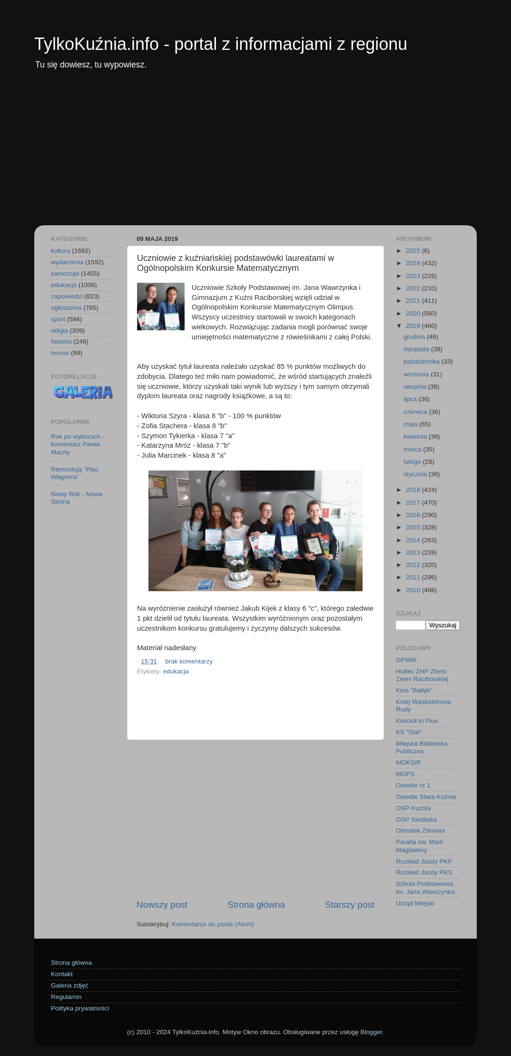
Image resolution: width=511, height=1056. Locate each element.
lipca (411, 399)
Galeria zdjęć (69, 985)
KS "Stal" (409, 732)
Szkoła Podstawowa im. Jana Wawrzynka (425, 887)
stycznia (416, 474)
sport (58, 319)
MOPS (405, 774)
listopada (417, 349)
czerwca (416, 411)
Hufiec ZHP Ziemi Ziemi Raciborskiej (422, 675)
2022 (414, 288)
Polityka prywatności (80, 1008)
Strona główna (256, 905)
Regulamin (66, 996)
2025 (414, 250)
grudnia (415, 336)
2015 (414, 527)
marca (413, 449)
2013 (414, 552)
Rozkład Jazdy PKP (424, 861)
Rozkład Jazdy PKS (424, 872)
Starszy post (349, 905)
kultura (60, 250)
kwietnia (416, 436)
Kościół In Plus (417, 720)
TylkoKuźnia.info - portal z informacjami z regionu (220, 44)
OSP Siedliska (416, 819)
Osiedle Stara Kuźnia (426, 796)
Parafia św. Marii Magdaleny (419, 845)
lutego (413, 461)
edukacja (176, 671)
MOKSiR (408, 762)
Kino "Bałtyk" (414, 690)
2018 (414, 489)
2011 (414, 577)
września (417, 374)
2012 (414, 564)
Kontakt (62, 974)
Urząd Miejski (415, 903)
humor (60, 352)
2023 (414, 275)
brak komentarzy (189, 661)
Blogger (371, 1032)
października (422, 361)
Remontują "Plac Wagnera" (74, 473)
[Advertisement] (255, 154)
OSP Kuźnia (413, 808)
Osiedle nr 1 (413, 785)
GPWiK (406, 659)
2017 (414, 502)
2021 (414, 300)
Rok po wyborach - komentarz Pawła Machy (78, 444)
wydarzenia (67, 262)
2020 (414, 313)
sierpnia (415, 386)
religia (59, 330)
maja (411, 424)
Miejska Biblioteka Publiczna (421, 747)
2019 (414, 325)
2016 (414, 514)
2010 (414, 590)
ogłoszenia (66, 307)
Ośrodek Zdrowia (420, 830)
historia (61, 341)
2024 (414, 263)
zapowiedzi (67, 296)
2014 (414, 540)
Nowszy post (162, 905)
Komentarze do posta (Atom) (213, 924)
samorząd (65, 273)
